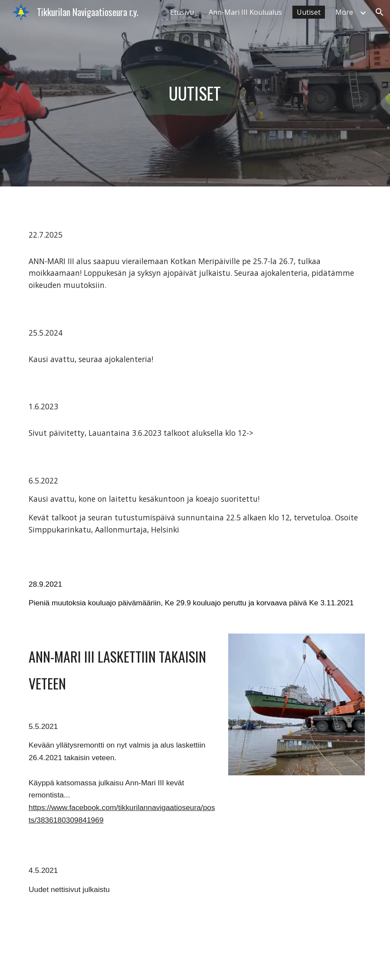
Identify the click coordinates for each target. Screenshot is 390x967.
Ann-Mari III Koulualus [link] (245, 12)
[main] (195, 93)
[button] (379, 12)
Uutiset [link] (309, 12)
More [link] (344, 12)
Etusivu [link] (182, 12)
